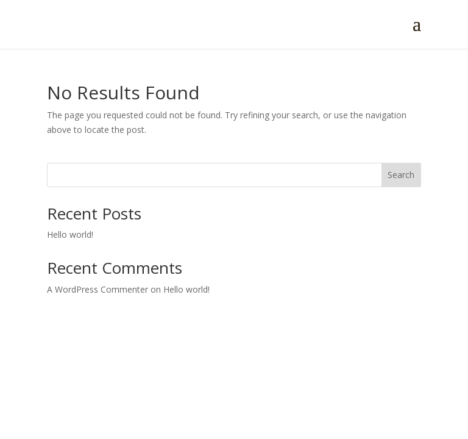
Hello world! (70, 234)
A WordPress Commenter (97, 289)
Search (401, 174)
